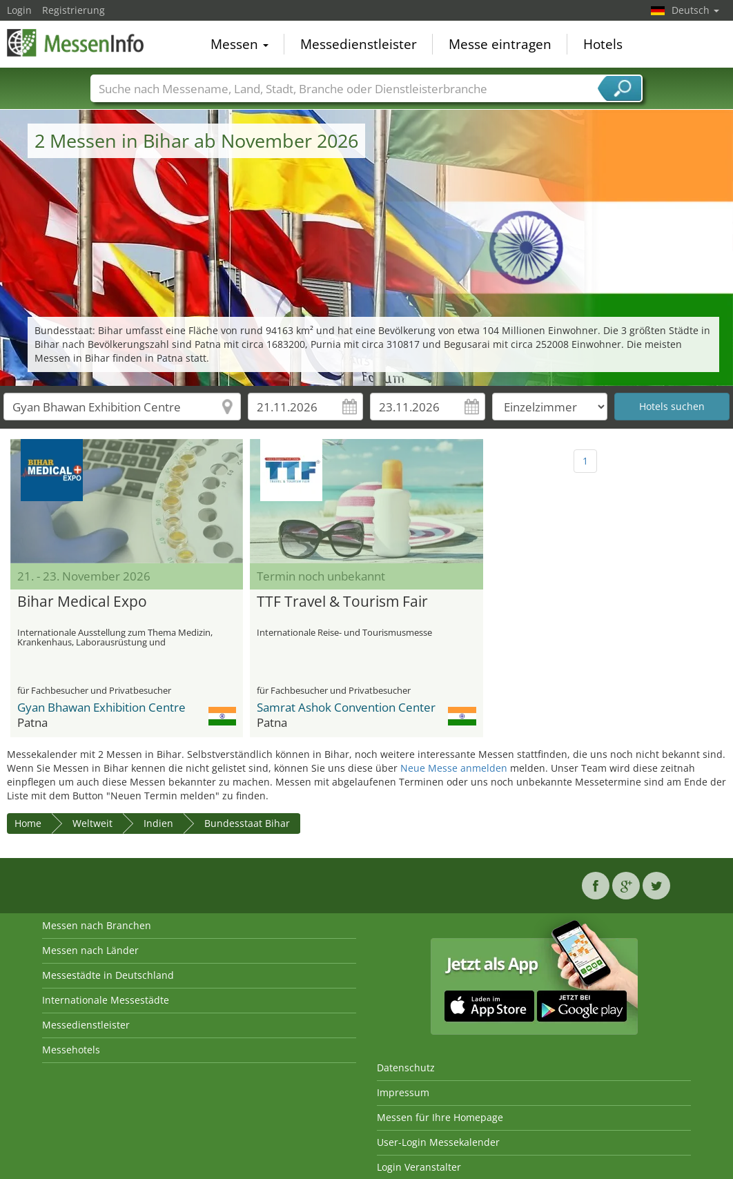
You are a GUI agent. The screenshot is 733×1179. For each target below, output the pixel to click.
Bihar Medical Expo (82, 602)
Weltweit (92, 823)
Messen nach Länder (90, 950)
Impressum (403, 1092)
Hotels (603, 44)
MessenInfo (76, 43)
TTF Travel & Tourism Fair (342, 602)
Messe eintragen (500, 44)
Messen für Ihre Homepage (440, 1117)
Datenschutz (406, 1067)
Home (27, 823)
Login (19, 10)
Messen (239, 44)
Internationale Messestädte (105, 999)
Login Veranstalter (419, 1166)
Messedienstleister (358, 44)
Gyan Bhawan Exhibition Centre (101, 707)
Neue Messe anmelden (453, 767)
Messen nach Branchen (96, 925)
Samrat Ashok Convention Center (346, 707)
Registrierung (73, 10)
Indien (158, 823)
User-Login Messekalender (438, 1142)
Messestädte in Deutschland (108, 975)
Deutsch (695, 10)
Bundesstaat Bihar (247, 823)
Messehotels (71, 1049)
